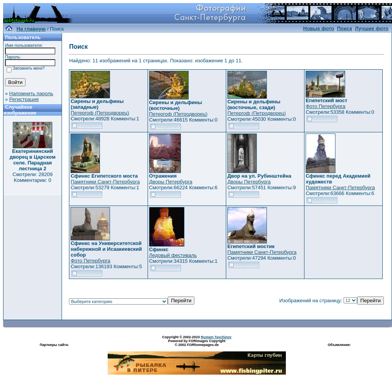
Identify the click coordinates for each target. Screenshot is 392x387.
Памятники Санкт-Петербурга (104, 182)
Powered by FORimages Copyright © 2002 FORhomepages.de (196, 343)
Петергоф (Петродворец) (99, 113)
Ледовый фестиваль (173, 255)
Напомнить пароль (31, 93)
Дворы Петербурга (171, 182)
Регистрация (24, 99)
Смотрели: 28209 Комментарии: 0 (32, 177)
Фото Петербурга (325, 106)
